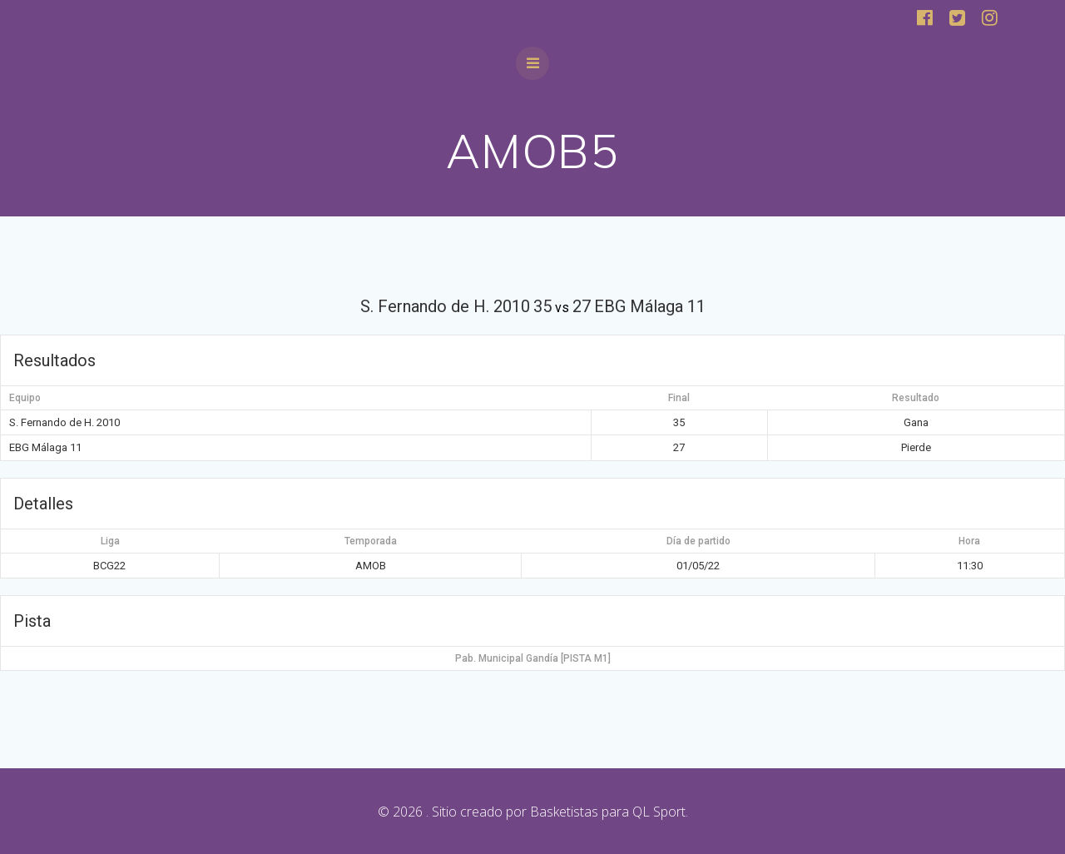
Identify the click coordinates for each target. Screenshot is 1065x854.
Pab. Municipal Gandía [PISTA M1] (533, 658)
